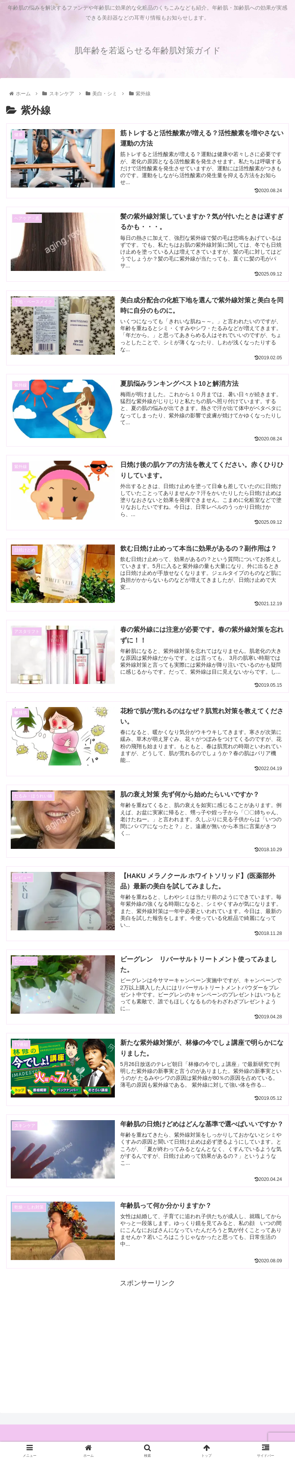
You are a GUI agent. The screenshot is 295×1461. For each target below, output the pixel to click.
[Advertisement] (147, 1346)
